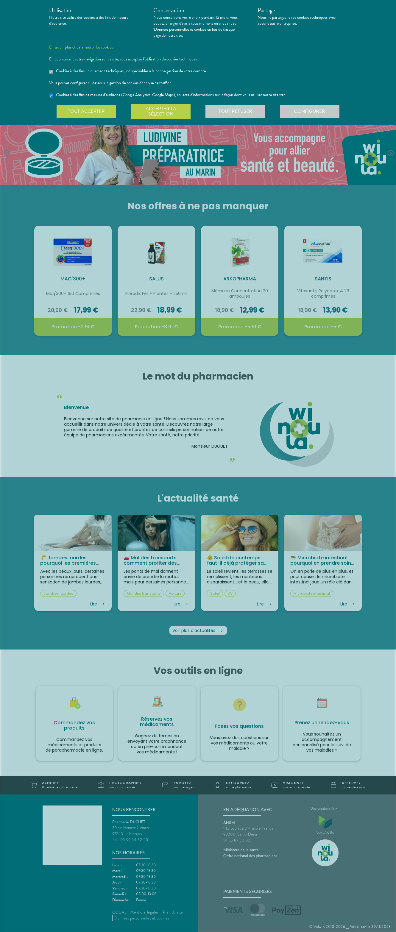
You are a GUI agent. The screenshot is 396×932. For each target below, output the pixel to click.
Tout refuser (235, 111)
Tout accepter (86, 111)
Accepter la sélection (161, 111)
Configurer (309, 111)
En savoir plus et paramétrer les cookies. (81, 47)
